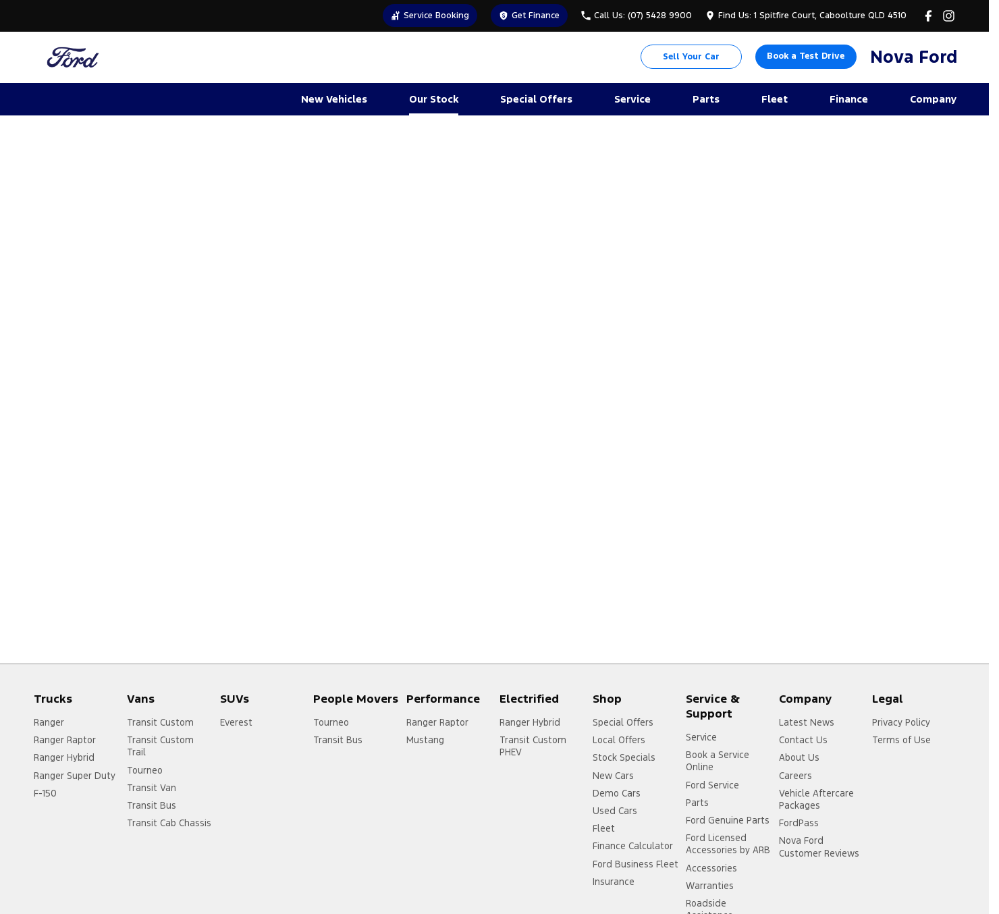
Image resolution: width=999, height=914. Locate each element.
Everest (236, 722)
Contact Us (803, 740)
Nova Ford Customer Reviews (819, 846)
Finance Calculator (633, 846)
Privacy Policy (901, 722)
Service (632, 98)
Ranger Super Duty (74, 776)
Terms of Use (901, 740)
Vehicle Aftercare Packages (816, 799)
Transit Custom (160, 722)
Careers (795, 776)
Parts (706, 98)
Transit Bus (151, 805)
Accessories (711, 868)
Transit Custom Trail (160, 746)
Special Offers (536, 98)
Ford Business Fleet (635, 864)
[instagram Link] (948, 15)
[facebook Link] (928, 15)
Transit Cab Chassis (169, 823)
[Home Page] (72, 57)
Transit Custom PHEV (533, 746)
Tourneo (145, 770)
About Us (799, 757)
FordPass (799, 823)
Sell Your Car (691, 56)
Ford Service (712, 785)
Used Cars (615, 811)
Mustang (425, 740)
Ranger (49, 722)
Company (933, 98)
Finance (849, 98)
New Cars (613, 776)
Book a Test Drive (805, 56)
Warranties (710, 886)
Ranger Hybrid (64, 757)
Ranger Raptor (65, 740)
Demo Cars (617, 793)
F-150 (45, 793)
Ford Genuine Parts (728, 820)
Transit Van (151, 788)
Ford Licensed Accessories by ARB (728, 844)
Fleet (774, 98)
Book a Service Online (717, 761)
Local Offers (619, 740)
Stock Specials (624, 757)
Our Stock (433, 98)
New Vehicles (334, 98)
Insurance (613, 882)
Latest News (806, 722)
